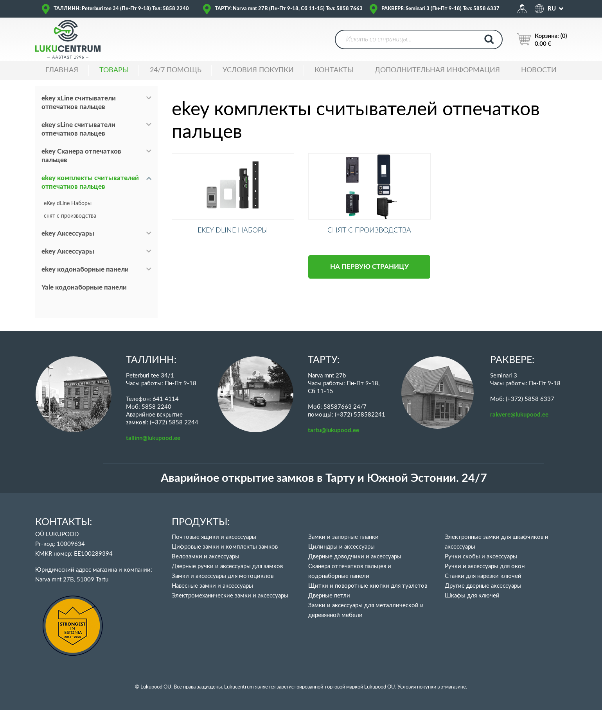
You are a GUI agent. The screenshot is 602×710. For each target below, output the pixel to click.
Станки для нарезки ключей (483, 576)
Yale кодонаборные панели (84, 287)
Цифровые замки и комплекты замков (225, 547)
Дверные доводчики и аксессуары (354, 557)
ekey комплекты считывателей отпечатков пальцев (90, 182)
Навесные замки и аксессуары (212, 586)
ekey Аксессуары (67, 233)
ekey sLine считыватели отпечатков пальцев (78, 129)
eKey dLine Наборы (68, 203)
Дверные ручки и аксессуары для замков (227, 566)
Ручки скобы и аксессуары (481, 557)
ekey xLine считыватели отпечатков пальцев (78, 102)
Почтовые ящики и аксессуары (214, 537)
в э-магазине (451, 687)
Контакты (334, 70)
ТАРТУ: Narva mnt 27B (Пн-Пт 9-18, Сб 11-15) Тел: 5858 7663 (289, 8)
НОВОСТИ (539, 70)
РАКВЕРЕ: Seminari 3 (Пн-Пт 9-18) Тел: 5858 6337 (440, 8)
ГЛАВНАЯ (61, 70)
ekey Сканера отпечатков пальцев (81, 155)
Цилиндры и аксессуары (341, 547)
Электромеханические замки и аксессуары (230, 596)
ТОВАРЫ (114, 70)
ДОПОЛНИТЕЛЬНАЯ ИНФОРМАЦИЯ (437, 70)
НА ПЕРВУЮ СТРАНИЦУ (369, 273)
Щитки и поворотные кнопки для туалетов (367, 586)
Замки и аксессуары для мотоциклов (222, 576)
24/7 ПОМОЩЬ (175, 70)
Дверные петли (329, 596)
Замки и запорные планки (343, 537)
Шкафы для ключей (472, 596)
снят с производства (70, 216)
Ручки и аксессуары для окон (485, 566)
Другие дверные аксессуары (483, 586)
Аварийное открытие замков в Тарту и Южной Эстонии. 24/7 (324, 478)
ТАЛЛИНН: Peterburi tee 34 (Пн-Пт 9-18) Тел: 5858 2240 (121, 8)
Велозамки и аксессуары (205, 557)
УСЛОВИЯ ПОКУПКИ (258, 70)
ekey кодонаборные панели (85, 269)
